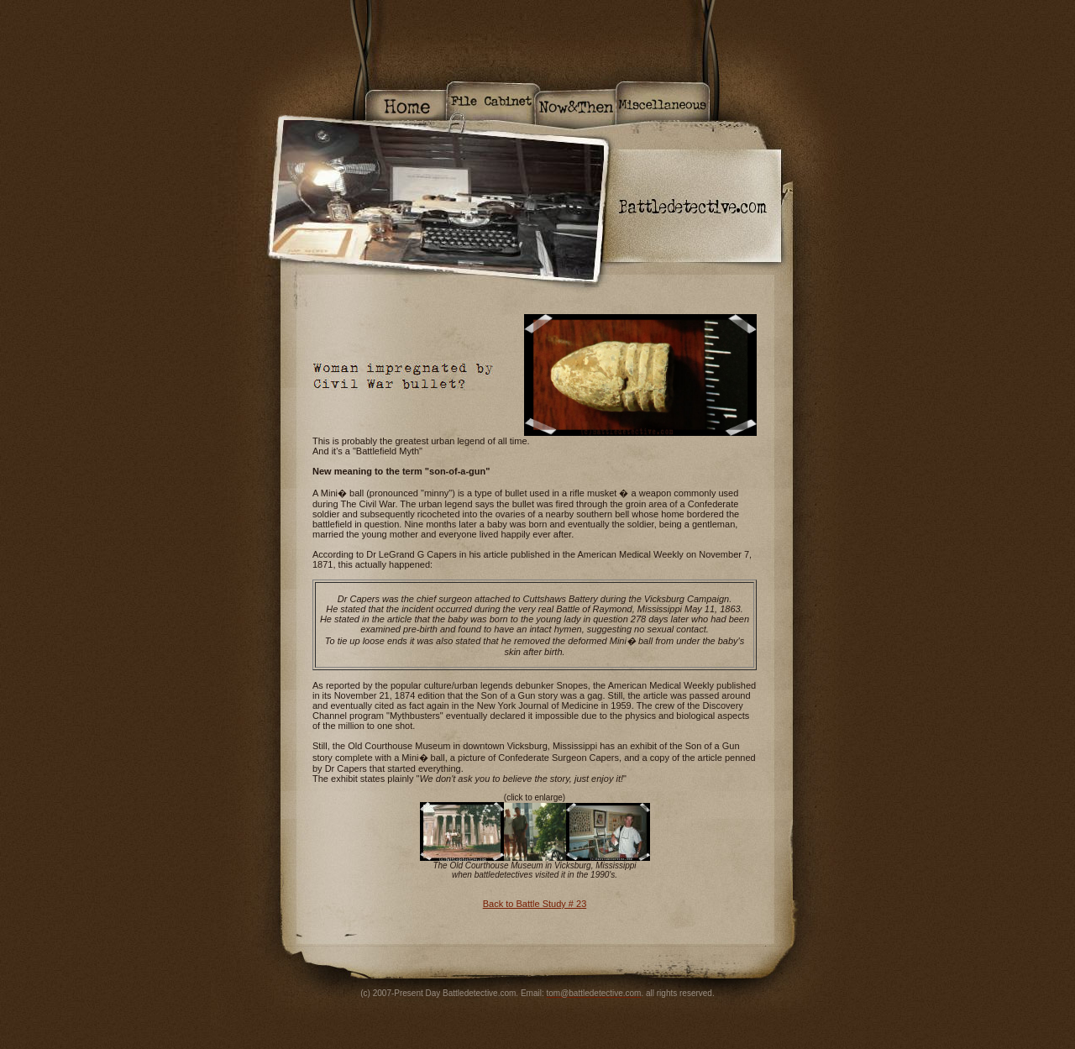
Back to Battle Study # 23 (535, 904)
